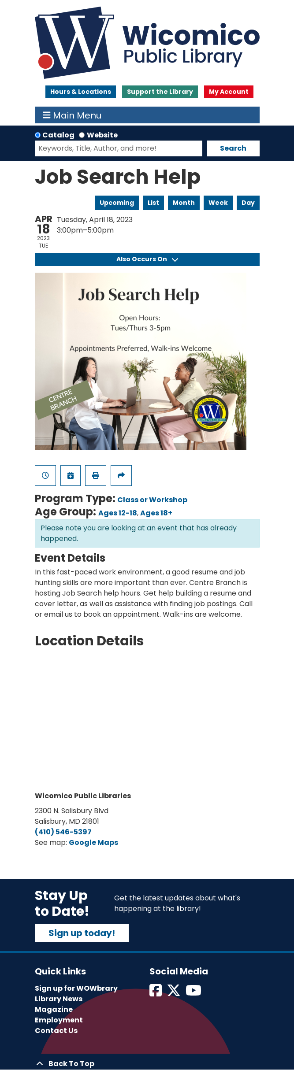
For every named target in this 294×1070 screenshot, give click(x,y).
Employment (59, 1020)
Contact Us (56, 1031)
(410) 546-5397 (63, 832)
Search (233, 148)
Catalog (58, 135)
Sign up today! (81, 933)
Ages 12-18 (117, 513)
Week (218, 202)
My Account (229, 91)
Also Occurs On (147, 259)
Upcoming (117, 202)
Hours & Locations (80, 91)
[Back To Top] (147, 1064)
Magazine (54, 1009)
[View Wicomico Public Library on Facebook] (156, 993)
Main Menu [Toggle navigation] (72, 115)
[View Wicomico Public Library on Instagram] (194, 993)
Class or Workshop (152, 500)
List (153, 202)
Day (248, 202)
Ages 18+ (156, 513)
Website (102, 135)
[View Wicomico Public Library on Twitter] (174, 993)
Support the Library (160, 91)
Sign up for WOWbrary (76, 988)
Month (184, 202)
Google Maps (93, 842)
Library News (58, 999)
